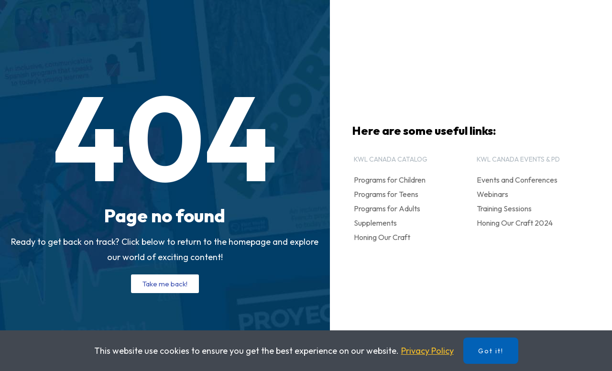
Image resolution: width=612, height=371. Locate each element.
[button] (165, 283)
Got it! (490, 351)
